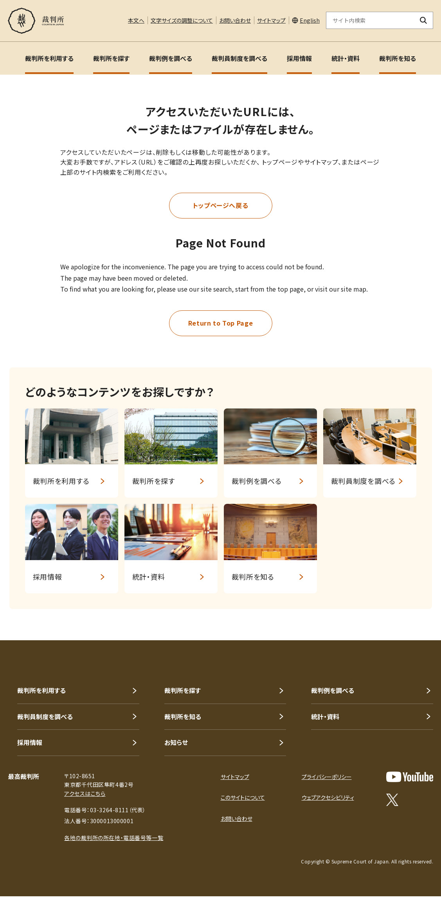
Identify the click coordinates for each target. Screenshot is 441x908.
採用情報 (299, 58)
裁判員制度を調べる (239, 58)
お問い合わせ (235, 20)
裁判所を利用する (49, 58)
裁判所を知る (397, 58)
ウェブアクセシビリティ (328, 797)
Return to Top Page (220, 323)
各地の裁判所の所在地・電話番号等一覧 (113, 838)
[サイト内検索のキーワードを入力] (370, 20)
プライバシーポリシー (327, 777)
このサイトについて (243, 797)
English (310, 20)
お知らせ (176, 742)
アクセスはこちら (84, 793)
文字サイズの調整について (182, 20)
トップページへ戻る (220, 205)
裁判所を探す (111, 58)
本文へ (136, 20)
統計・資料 (345, 58)
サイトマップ (271, 20)
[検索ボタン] (423, 20)
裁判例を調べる (170, 58)
